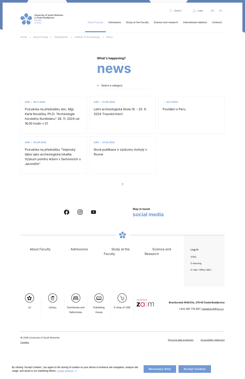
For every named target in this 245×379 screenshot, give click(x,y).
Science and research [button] (166, 22)
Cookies (24, 342)
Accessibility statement (213, 340)
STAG (193, 256)
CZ (212, 10)
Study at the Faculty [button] (137, 22)
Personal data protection (181, 340)
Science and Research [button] (158, 251)
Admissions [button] (114, 22)
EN (220, 10)
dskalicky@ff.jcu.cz (213, 308)
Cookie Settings (67, 373)
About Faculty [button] (95, 22)
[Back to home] (41, 19)
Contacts (217, 22)
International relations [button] (195, 22)
